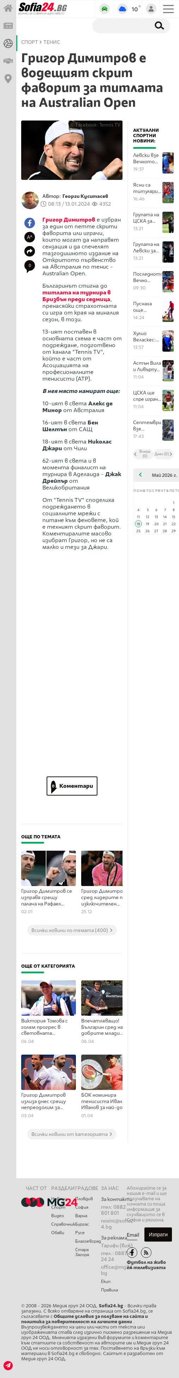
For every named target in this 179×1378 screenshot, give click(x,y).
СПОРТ (29, 42)
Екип (106, 1281)
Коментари (72, 786)
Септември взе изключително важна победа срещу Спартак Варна (147, 426)
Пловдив (84, 1198)
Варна (81, 1215)
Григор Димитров (68, 219)
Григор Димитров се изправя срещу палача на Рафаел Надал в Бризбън (46, 897)
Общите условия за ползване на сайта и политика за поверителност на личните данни (84, 1319)
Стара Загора (82, 1252)
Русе (80, 1232)
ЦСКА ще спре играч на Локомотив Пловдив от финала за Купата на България (147, 396)
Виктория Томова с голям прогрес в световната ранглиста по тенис (45, 1027)
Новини (59, 1198)
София (81, 1207)
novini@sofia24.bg (117, 1224)
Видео (57, 1215)
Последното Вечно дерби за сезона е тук (147, 277)
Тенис (51, 42)
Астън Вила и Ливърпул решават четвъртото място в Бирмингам (147, 366)
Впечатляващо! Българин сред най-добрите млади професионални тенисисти (104, 1027)
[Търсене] (120, 25)
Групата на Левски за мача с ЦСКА (146, 247)
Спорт (58, 1207)
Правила (109, 1290)
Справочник (63, 1224)
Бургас (82, 1224)
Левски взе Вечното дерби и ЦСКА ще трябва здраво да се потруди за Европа (147, 158)
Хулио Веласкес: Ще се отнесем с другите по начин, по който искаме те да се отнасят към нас (146, 336)
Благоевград (88, 1241)
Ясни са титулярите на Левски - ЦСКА (147, 188)
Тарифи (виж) (117, 1246)
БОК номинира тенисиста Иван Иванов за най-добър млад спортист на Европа (106, 1101)
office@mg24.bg (117, 1270)
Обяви (57, 1232)
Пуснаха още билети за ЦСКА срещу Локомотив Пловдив (147, 307)
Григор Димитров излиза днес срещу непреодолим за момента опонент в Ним (46, 1101)
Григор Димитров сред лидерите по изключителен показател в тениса (105, 897)
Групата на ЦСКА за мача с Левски (146, 218)
